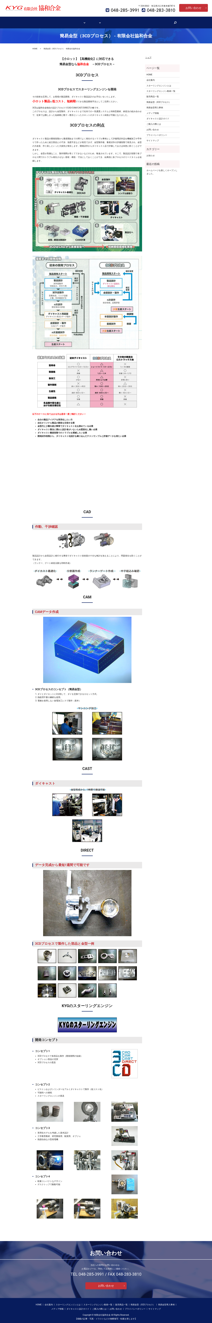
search (164, 21)
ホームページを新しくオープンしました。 (161, 169)
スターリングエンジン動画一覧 (160, 88)
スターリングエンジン (75, 21)
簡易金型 (95, 21)
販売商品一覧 (152, 94)
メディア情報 (111, 21)
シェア (148, 55)
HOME (49, 21)
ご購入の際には (152, 21)
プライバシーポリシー (156, 132)
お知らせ (150, 153)
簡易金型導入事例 (154, 105)
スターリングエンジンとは (158, 83)
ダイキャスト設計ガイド (131, 21)
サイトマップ (152, 138)
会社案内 (58, 21)
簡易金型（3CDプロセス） (158, 99)
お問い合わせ (193, 7)
